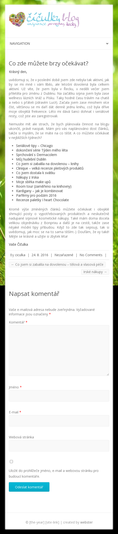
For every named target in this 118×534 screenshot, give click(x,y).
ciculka (20, 255)
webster (86, 522)
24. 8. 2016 (40, 255)
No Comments (91, 255)
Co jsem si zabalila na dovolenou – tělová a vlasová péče (57, 264)
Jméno (15, 387)
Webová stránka (21, 437)
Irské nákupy (95, 271)
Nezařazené (63, 255)
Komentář (18, 322)
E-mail (15, 412)
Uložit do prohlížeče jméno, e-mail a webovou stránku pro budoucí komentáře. (54, 473)
